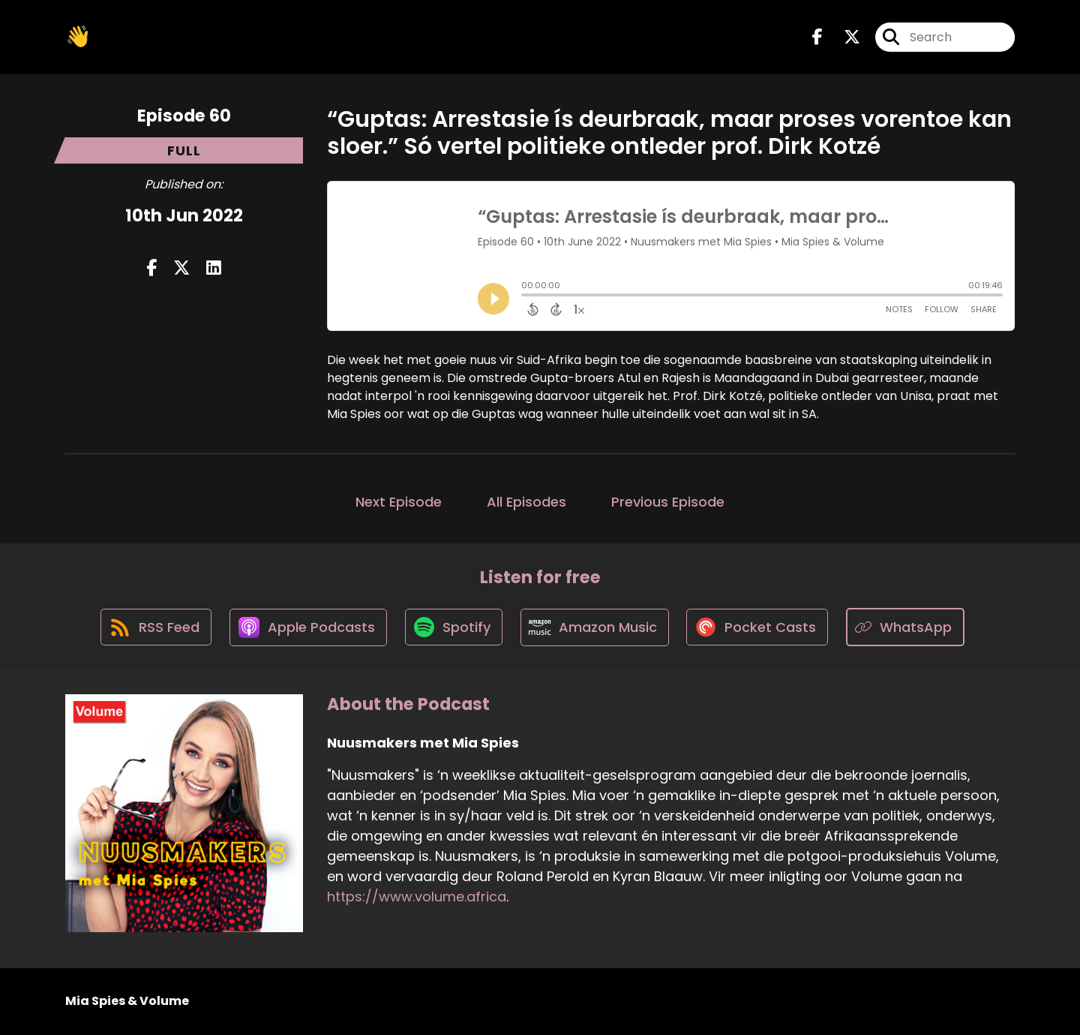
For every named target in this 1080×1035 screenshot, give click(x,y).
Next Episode (399, 501)
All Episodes (526, 501)
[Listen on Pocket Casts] (760, 628)
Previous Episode (667, 501)
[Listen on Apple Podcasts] (306, 628)
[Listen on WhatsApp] (909, 628)
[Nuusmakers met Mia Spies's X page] (843, 37)
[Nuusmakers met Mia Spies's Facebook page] (817, 37)
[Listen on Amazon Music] (596, 628)
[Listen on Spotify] (453, 628)
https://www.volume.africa (416, 898)
